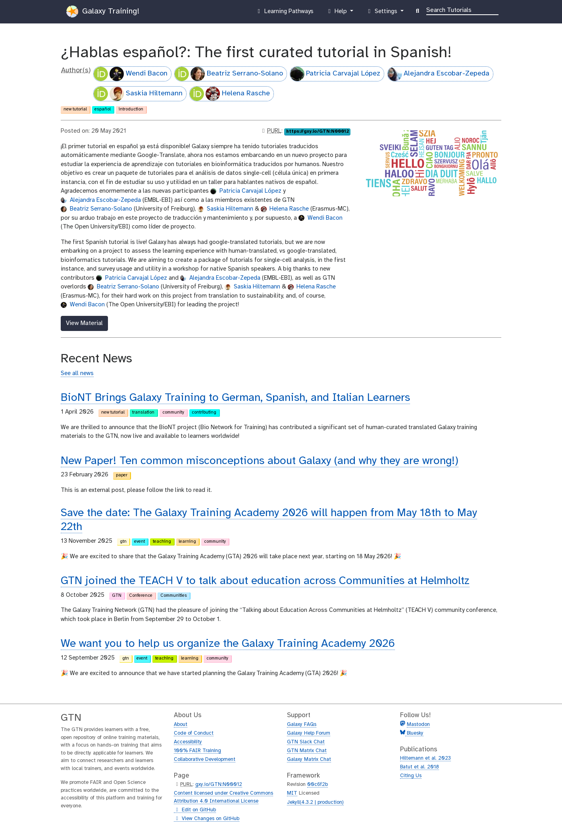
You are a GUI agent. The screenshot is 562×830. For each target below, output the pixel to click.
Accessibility (188, 742)
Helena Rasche (230, 94)
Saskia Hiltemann (138, 94)
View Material (84, 323)
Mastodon (418, 724)
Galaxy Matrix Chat (309, 759)
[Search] (462, 9)
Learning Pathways (284, 13)
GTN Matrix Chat (307, 750)
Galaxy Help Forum (308, 733)
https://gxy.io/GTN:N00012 (317, 131)
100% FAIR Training (197, 750)
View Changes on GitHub (206, 819)
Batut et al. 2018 (419, 767)
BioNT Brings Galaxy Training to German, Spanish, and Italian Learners (235, 398)
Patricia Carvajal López (335, 74)
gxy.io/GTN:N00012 (218, 784)
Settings (382, 13)
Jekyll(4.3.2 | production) (315, 802)
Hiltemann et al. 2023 (425, 758)
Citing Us (411, 775)
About (180, 724)
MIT (292, 793)
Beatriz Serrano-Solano (229, 74)
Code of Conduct (194, 733)
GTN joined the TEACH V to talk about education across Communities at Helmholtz (265, 581)
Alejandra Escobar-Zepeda (439, 74)
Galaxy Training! (102, 11)
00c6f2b (317, 784)
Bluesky (414, 733)
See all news (77, 373)
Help (337, 13)
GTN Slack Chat (306, 742)
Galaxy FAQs (301, 724)
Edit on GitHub (195, 810)
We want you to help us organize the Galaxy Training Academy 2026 (228, 644)
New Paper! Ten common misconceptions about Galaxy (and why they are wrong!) (259, 461)
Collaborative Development (204, 759)
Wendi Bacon (130, 74)
